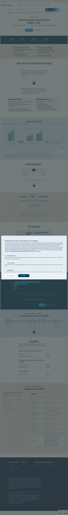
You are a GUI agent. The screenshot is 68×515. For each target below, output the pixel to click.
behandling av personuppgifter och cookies (20, 251)
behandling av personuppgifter (28, 249)
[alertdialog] (34, 257)
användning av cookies (15, 249)
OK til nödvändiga (11, 275)
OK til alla (24, 275)
